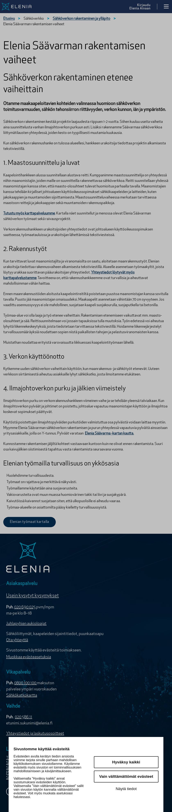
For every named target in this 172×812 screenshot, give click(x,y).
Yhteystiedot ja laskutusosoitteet (35, 734)
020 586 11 (23, 717)
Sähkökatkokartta (21, 695)
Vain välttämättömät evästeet (126, 776)
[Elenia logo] (28, 558)
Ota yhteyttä (17, 640)
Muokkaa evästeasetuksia (28, 657)
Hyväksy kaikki (126, 762)
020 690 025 (25, 607)
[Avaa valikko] (166, 6)
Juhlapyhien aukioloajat (26, 624)
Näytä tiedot (126, 789)
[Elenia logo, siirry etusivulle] (19, 6)
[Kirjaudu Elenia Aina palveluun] (143, 6)
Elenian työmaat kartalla (29, 522)
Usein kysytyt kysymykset (32, 595)
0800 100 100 (25, 683)
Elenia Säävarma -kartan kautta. (109, 434)
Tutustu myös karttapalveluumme (29, 214)
